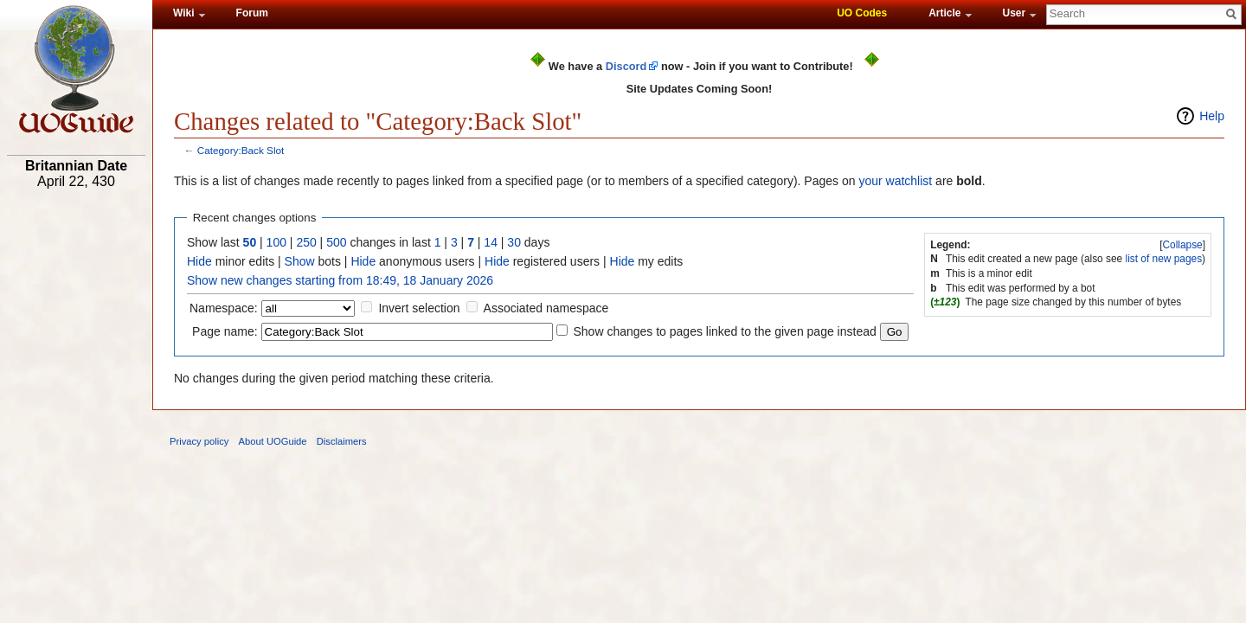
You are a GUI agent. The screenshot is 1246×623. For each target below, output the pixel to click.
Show (300, 261)
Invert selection (418, 308)
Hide (199, 261)
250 (306, 242)
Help (1211, 116)
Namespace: (223, 308)
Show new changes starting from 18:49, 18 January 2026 (340, 280)
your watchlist (895, 181)
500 (336, 242)
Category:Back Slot (241, 150)
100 (276, 242)
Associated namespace (546, 308)
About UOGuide (273, 441)
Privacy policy (199, 441)
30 (514, 242)
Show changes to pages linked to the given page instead (724, 331)
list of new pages (1164, 259)
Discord (626, 66)
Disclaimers (342, 441)
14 (491, 242)
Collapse (1182, 245)
